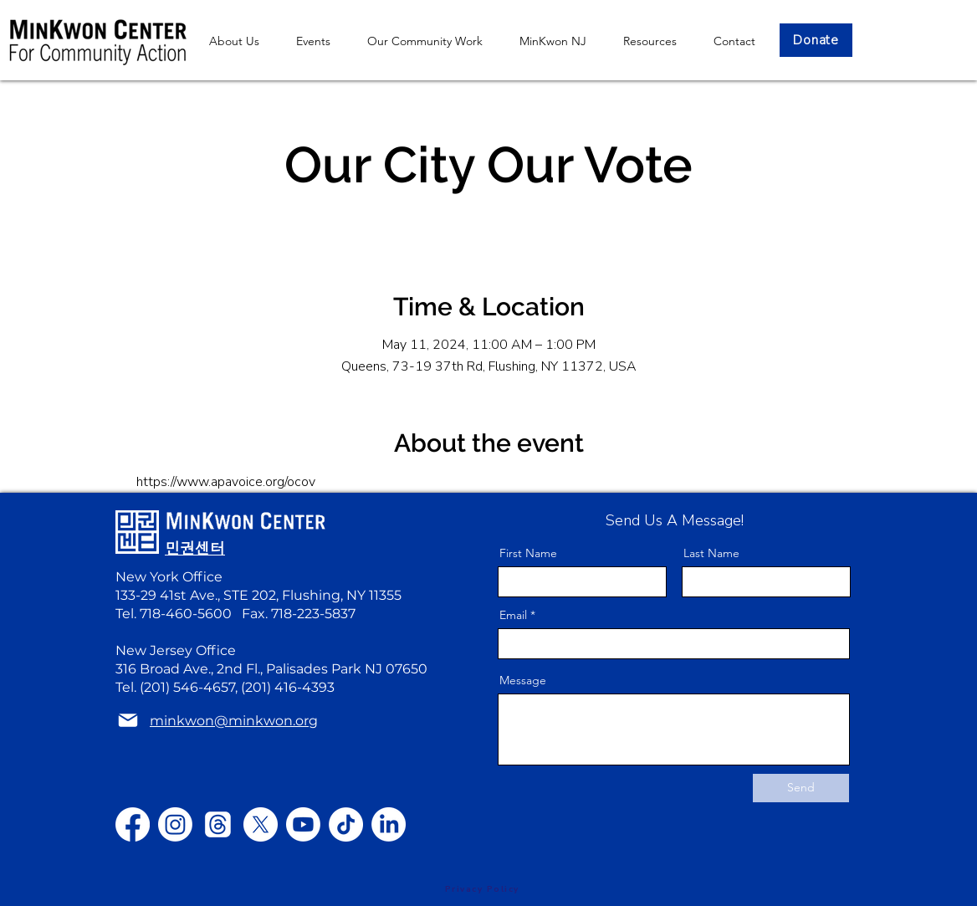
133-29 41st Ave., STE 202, (198, 595)
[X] (260, 824)
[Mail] (128, 720)
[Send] (801, 788)
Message (522, 680)
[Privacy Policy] (482, 889)
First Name (528, 553)
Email (513, 615)
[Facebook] (132, 824)
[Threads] (218, 824)
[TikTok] (346, 824)
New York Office (169, 577)
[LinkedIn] (388, 824)
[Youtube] (303, 824)
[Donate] (816, 40)
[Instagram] (175, 824)
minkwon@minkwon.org (234, 721)
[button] (553, 41)
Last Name (711, 553)
